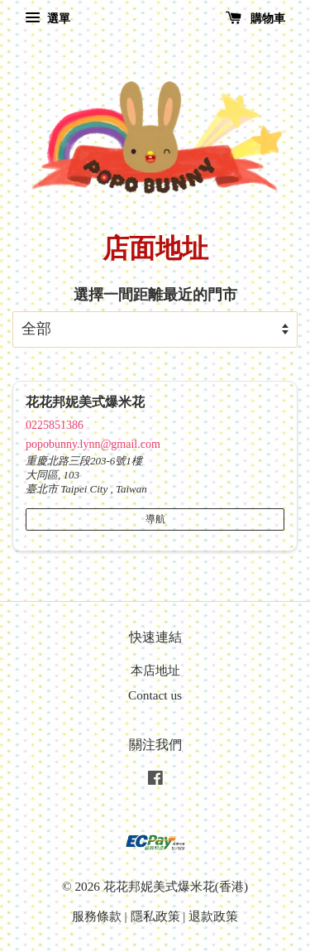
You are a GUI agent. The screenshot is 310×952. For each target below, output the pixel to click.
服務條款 (97, 916)
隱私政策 (155, 916)
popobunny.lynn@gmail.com (93, 444)
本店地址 (155, 670)
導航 (155, 519)
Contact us (155, 695)
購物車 (256, 18)
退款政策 (213, 916)
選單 (47, 18)
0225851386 (54, 425)
